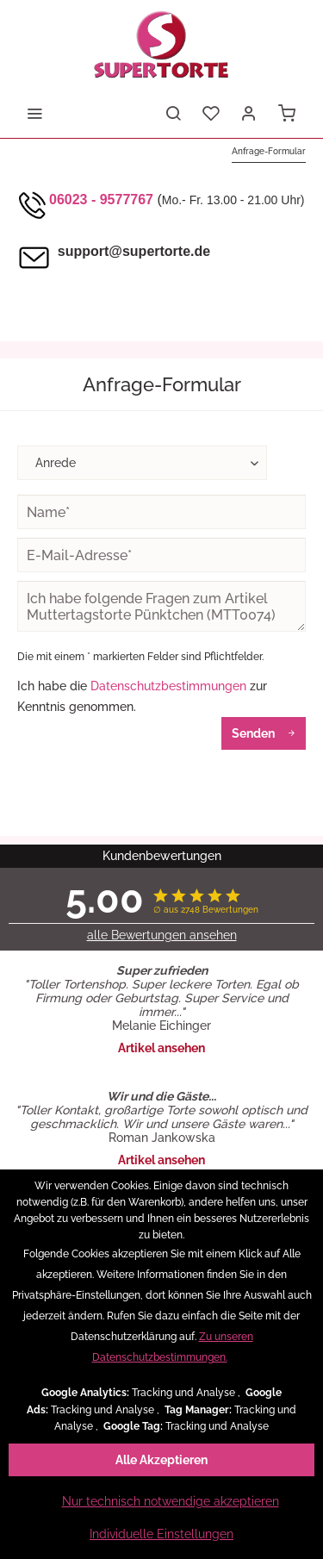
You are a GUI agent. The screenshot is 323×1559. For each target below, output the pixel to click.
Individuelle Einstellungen (161, 1534)
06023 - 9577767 (101, 199)
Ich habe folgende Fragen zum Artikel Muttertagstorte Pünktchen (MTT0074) (161, 606)
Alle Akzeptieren (161, 1460)
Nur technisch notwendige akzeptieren (170, 1501)
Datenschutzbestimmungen (168, 686)
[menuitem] (34, 112)
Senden (263, 730)
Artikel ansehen (161, 1048)
